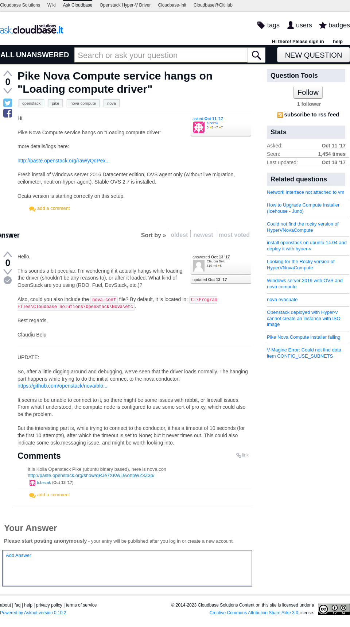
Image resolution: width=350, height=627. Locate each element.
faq (18, 605)
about (5, 605)
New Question (313, 55)
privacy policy (49, 605)
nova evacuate (282, 299)
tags (273, 25)
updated (209, 279)
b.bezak (212, 123)
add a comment (53, 208)
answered (211, 257)
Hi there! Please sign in (298, 41)
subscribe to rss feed (311, 114)
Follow (308, 92)
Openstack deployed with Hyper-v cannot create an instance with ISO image (304, 318)
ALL (7, 55)
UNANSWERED (42, 55)
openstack (31, 103)
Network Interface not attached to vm (305, 192)
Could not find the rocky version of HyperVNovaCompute (303, 227)
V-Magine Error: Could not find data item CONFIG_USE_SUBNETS (304, 353)
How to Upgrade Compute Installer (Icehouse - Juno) (303, 208)
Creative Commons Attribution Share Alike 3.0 (254, 612)
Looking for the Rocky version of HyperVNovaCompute (301, 264)
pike (55, 103)
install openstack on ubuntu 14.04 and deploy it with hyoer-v (307, 245)
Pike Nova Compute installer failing (304, 337)
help (338, 41)
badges (339, 25)
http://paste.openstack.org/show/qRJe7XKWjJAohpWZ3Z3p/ (91, 475)
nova (111, 103)
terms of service (81, 605)
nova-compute (83, 103)
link (245, 455)
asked (207, 118)
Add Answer (18, 555)
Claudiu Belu (216, 261)
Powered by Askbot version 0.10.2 (33, 612)
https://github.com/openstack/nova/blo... (63, 386)
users (304, 25)
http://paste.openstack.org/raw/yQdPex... (64, 161)
